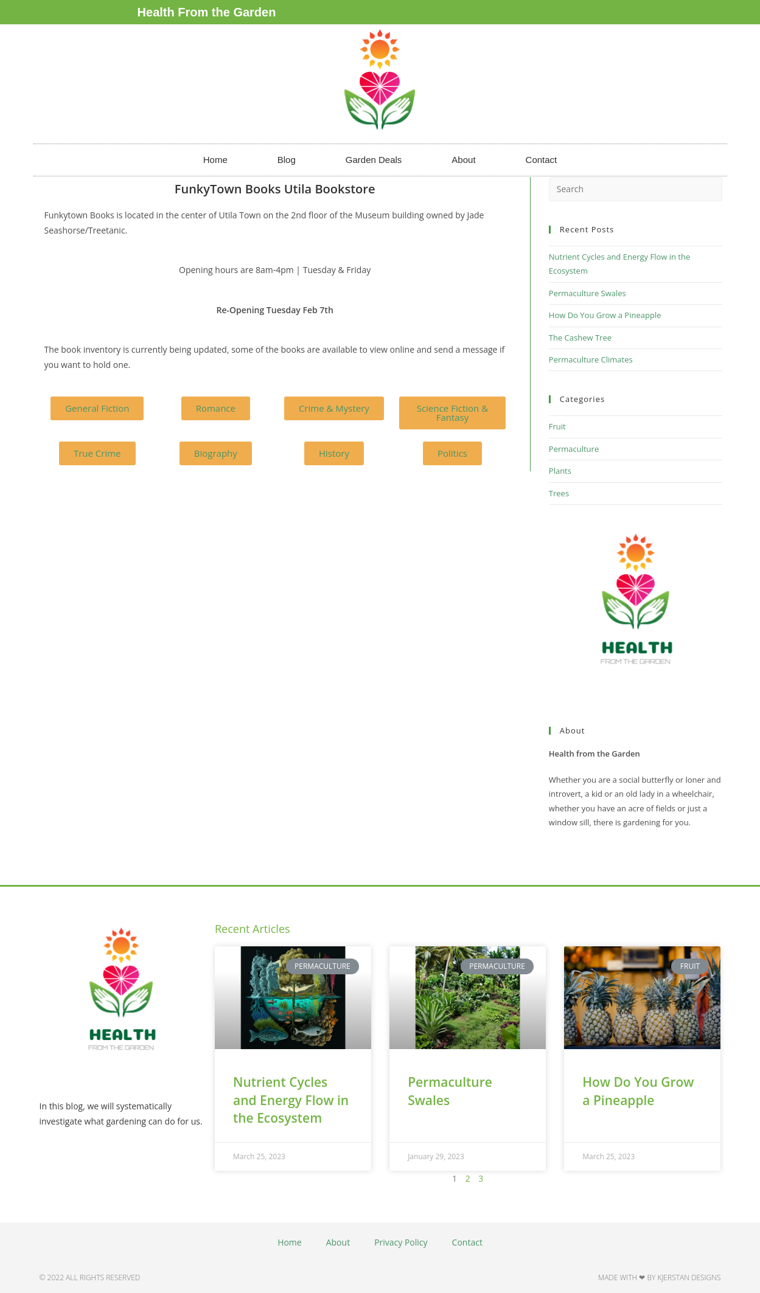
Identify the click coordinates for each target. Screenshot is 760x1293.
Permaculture (574, 448)
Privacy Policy (400, 1242)
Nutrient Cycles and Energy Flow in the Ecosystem (291, 1099)
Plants (560, 470)
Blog (286, 159)
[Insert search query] (635, 189)
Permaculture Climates (591, 359)
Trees (559, 493)
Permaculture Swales (587, 293)
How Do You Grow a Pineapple (605, 315)
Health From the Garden (207, 12)
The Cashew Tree (580, 337)
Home (215, 159)
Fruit (557, 426)
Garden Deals (374, 159)
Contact (541, 159)
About (463, 159)
